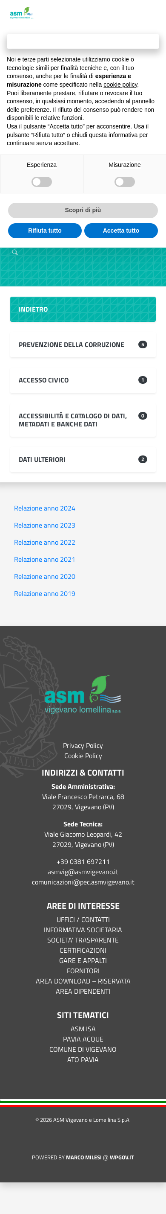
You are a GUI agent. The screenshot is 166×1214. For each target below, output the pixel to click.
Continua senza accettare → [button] (83, 41)
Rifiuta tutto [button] (45, 230)
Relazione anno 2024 (44, 508)
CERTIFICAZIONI (83, 950)
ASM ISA (83, 1029)
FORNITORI (83, 971)
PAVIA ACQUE (83, 1039)
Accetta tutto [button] (121, 230)
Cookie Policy (83, 755)
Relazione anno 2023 (44, 525)
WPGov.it (122, 1157)
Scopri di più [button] (83, 210)
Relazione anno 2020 (44, 576)
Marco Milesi (84, 1157)
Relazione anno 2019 (44, 593)
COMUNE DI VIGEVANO (83, 1049)
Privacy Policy (83, 745)
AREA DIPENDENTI (83, 991)
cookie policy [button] (120, 84)
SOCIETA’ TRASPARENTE (83, 940)
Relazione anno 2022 (44, 542)
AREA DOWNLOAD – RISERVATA (83, 981)
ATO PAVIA (83, 1059)
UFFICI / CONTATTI (83, 919)
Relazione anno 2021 (44, 559)
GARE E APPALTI (83, 960)
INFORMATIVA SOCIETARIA (83, 930)
